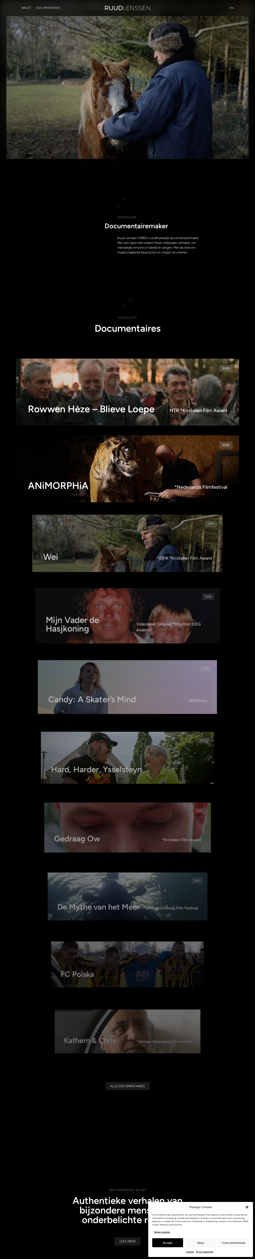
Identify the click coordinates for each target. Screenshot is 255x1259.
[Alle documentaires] (127, 1122)
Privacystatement (204, 1252)
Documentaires (48, 8)
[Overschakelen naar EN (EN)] (231, 8)
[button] (247, 1207)
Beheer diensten (162, 1232)
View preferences (233, 1243)
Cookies (190, 1252)
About (26, 8)
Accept (168, 1243)
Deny (200, 1243)
